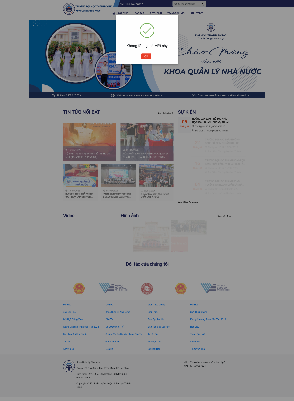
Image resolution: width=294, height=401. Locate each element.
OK (146, 56)
